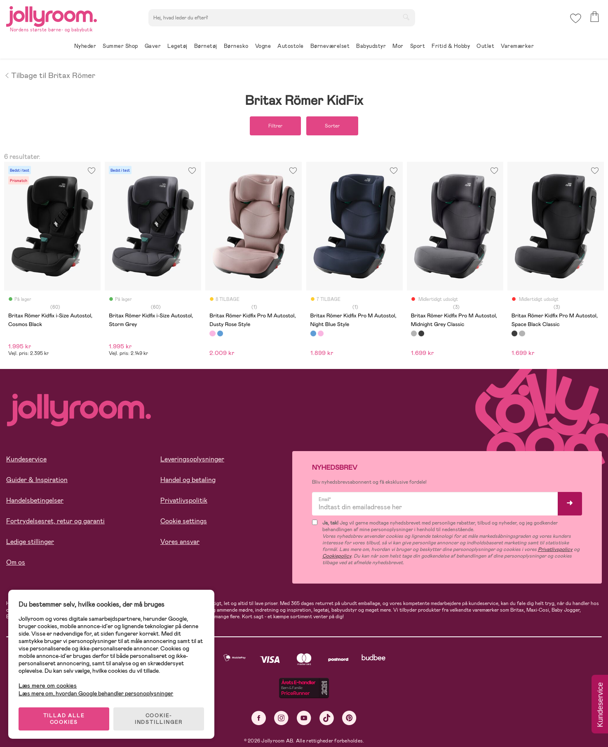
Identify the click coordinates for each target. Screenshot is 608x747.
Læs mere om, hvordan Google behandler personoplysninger (96, 693)
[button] (575, 18)
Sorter (332, 126)
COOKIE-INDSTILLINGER (159, 719)
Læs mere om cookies (48, 686)
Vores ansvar (180, 541)
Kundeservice (26, 459)
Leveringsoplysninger (192, 459)
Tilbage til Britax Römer (49, 74)
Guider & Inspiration (37, 479)
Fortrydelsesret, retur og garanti (55, 521)
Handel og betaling (188, 479)
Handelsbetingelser (34, 500)
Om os (15, 562)
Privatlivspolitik (183, 500)
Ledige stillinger (30, 541)
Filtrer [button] (275, 126)
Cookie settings (183, 521)
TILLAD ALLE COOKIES (64, 719)
